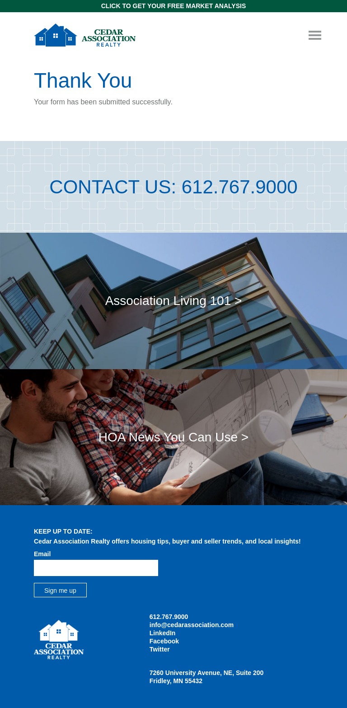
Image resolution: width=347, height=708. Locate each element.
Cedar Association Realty (85, 35)
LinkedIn (163, 633)
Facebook (164, 641)
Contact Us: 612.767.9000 (173, 186)
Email (42, 554)
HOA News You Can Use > (173, 437)
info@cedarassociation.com (192, 624)
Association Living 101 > (173, 301)
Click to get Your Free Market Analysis (173, 5)
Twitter (160, 649)
